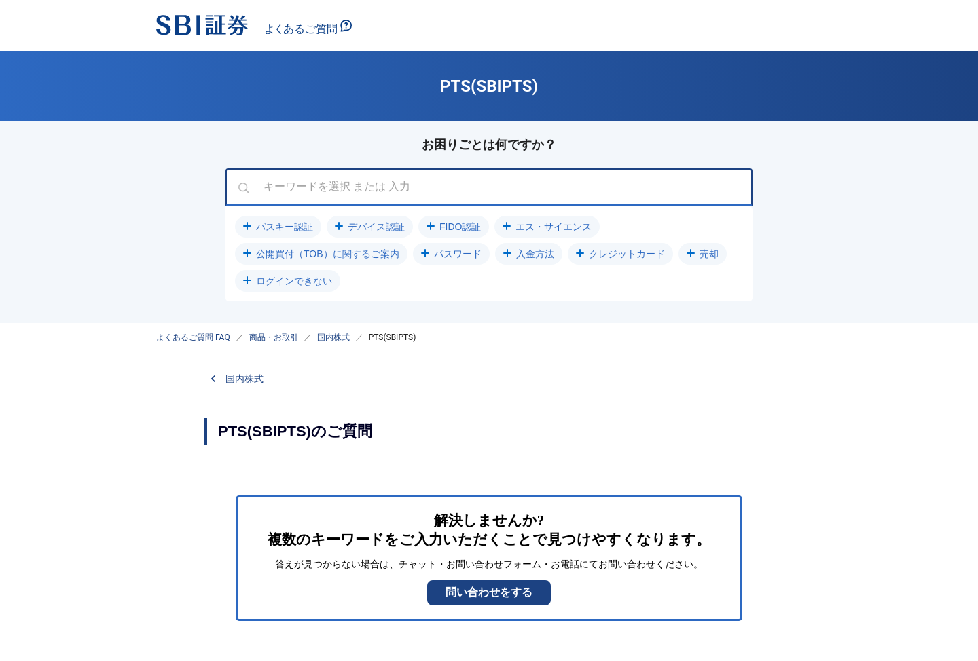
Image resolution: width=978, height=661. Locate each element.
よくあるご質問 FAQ (193, 337)
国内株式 (333, 337)
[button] (278, 227)
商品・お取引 (273, 337)
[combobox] (489, 187)
